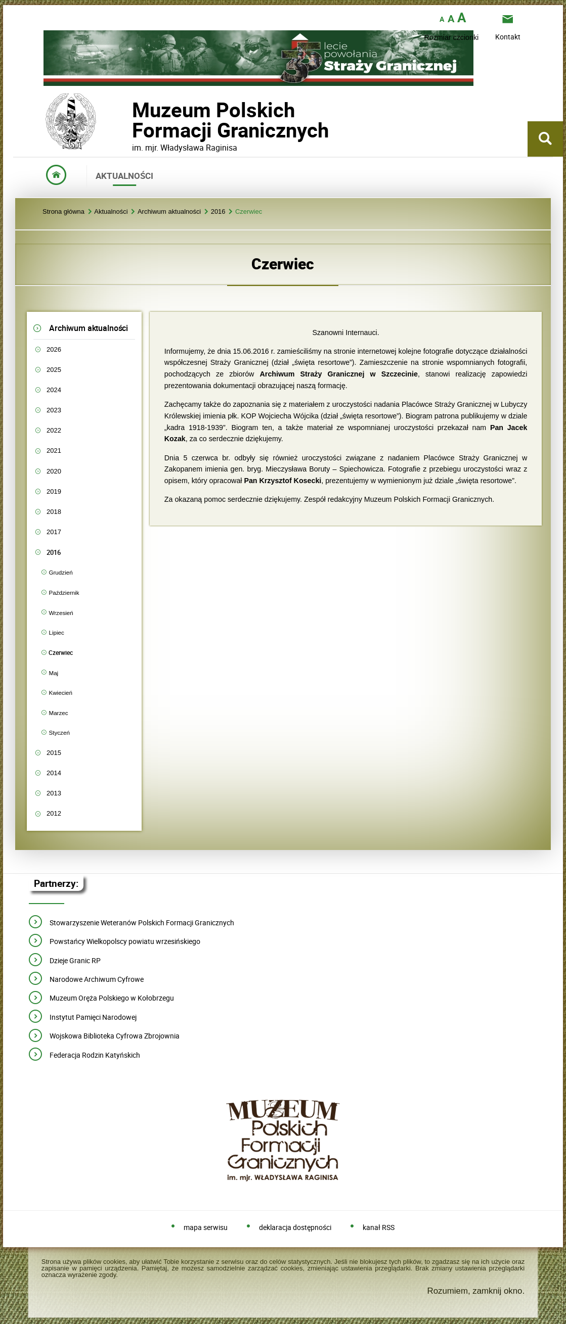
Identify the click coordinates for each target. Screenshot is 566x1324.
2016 (218, 212)
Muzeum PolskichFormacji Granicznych (132, 120)
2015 (54, 752)
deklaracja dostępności (295, 1227)
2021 (54, 450)
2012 (54, 813)
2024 (54, 390)
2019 (54, 491)
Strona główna (63, 212)
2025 (54, 369)
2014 (54, 773)
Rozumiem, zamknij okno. (476, 1291)
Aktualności (110, 212)
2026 (54, 349)
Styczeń (59, 732)
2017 (54, 532)
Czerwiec (248, 212)
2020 (54, 471)
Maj (53, 673)
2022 (54, 430)
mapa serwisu (206, 1227)
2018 (54, 511)
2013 (54, 793)
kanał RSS (379, 1227)
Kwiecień (60, 692)
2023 (54, 410)
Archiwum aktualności (169, 212)
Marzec (58, 713)
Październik (64, 592)
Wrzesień (61, 612)
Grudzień (60, 572)
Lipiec (56, 632)
